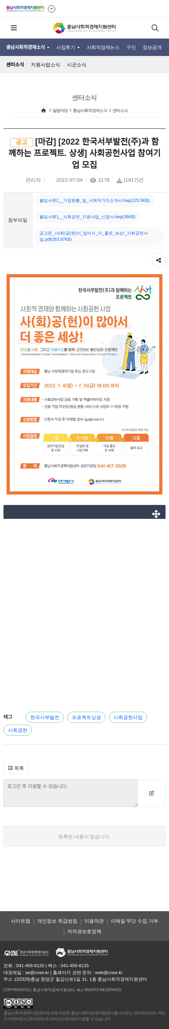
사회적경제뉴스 (103, 47)
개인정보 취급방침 (57, 921)
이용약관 (94, 921)
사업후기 (67, 47)
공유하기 (159, 258)
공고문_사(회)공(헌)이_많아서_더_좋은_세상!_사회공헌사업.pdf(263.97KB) (93, 236)
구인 (131, 47)
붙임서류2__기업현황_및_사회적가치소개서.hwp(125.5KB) (95, 200)
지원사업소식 (45, 64)
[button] (15, 768)
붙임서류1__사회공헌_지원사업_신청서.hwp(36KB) (87, 216)
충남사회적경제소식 (28, 47)
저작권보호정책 (84, 931)
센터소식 (15, 64)
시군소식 (76, 64)
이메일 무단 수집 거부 (135, 921)
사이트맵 (20, 921)
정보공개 (152, 47)
